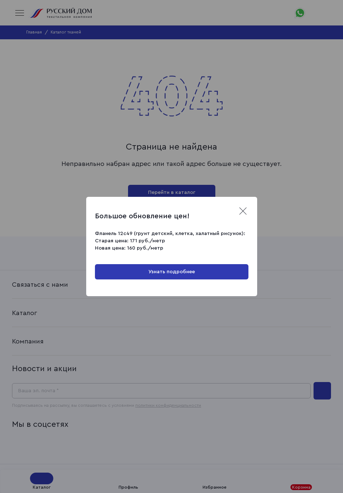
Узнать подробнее (171, 271)
